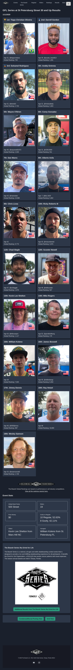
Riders (41, 2)
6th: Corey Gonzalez (47, 112)
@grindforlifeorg (49, 334)
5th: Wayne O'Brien (12, 112)
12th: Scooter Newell (47, 250)
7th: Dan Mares (10, 158)
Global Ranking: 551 (45, 152)
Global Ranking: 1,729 (11, 474)
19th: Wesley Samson (13, 434)
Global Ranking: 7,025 (11, 382)
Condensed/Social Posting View (30, 619)
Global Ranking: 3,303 (45, 106)
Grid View (50, 619)
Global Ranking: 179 (45, 336)
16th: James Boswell (47, 342)
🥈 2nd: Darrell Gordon (48, 20)
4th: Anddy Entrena (47, 66)
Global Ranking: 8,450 (45, 382)
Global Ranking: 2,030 (11, 152)
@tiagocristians (15, 58)
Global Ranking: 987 (11, 428)
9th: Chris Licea (11, 204)
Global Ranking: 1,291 (45, 60)
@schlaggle (13, 288)
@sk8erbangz (48, 380)
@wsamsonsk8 (15, 472)
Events (16, 2)
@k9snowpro (14, 334)
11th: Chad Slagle (12, 250)
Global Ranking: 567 (45, 290)
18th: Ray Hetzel (45, 388)
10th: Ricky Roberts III (48, 204)
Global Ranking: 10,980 (12, 198)
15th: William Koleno (13, 342)
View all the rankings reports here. (36, 491)
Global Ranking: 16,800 (46, 428)
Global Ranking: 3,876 (45, 244)
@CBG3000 (48, 150)
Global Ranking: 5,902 (45, 198)
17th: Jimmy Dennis (13, 388)
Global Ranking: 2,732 (11, 106)
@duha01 (13, 104)
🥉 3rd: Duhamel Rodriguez (16, 66)
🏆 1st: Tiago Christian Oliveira (18, 20)
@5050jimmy (14, 426)
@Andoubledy (49, 104)
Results (57, 2)
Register (33, 2)
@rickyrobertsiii (49, 242)
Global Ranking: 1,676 (11, 290)
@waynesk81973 (15, 150)
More (63, 2)
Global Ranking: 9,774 (11, 244)
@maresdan (14, 196)
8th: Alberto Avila (46, 158)
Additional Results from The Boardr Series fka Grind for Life (36, 609)
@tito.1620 (47, 196)
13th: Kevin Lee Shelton (14, 296)
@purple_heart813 (50, 58)
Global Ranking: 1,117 (11, 336)
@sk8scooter (48, 288)
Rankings (49, 2)
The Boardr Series (23, 4)
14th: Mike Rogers (46, 296)
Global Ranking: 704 (11, 60)
